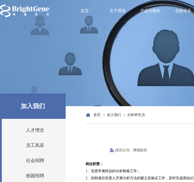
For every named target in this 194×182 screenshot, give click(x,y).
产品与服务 (150, 11)
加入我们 (114, 115)
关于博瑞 (117, 11)
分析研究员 (136, 115)
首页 (85, 11)
